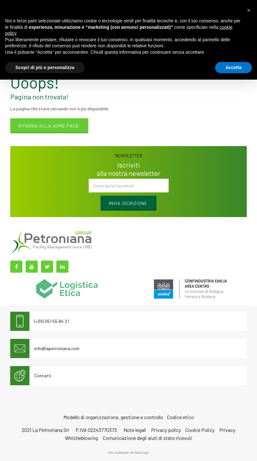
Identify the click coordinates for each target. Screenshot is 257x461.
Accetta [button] (233, 67)
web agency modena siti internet (128, 453)
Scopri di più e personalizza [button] (44, 67)
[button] (249, 10)
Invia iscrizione (128, 203)
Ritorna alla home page (49, 126)
